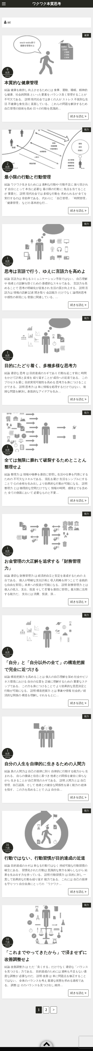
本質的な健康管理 (21, 82)
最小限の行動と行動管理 (27, 177)
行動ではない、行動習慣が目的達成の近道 (44, 858)
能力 (86, 129)
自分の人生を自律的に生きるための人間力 (44, 763)
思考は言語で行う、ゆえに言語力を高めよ (45, 271)
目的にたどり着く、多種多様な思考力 (40, 365)
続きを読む (78, 116)
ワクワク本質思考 (46, 4)
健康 (86, 35)
